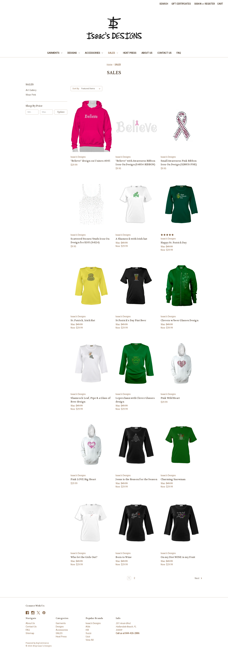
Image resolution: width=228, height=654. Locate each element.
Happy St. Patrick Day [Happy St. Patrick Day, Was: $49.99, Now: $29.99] (174, 242)
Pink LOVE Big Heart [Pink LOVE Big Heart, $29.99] (83, 479)
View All (90, 640)
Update (61, 112)
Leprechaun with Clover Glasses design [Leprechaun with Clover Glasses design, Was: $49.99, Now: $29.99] (135, 399)
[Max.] (46, 112)
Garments (54, 53)
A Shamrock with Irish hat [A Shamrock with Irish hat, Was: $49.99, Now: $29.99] (131, 238)
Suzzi (88, 633)
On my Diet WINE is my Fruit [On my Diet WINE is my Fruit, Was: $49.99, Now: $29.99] (178, 557)
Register (210, 4)
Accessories (94, 53)
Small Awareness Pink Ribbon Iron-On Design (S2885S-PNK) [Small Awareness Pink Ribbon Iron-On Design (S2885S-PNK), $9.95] (179, 162)
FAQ (179, 53)
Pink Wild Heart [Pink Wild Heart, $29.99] (170, 398)
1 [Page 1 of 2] (129, 578)
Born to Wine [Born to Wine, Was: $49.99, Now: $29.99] (124, 557)
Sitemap (30, 633)
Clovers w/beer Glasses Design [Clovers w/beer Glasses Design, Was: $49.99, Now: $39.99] (179, 320)
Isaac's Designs (93, 623)
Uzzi (88, 636)
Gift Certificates (181, 4)
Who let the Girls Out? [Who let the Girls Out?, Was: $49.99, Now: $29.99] (84, 557)
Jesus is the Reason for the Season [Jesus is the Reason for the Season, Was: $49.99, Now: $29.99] (136, 479)
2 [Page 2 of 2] (134, 578)
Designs (73, 53)
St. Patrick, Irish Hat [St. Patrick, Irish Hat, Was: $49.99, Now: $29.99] (83, 320)
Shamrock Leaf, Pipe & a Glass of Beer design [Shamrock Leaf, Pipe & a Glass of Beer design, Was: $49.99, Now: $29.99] (91, 399)
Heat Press (129, 53)
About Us (146, 53)
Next (198, 578)
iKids (88, 626)
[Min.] (32, 112)
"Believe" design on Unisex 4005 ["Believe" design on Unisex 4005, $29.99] (90, 160)
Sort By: (76, 88)
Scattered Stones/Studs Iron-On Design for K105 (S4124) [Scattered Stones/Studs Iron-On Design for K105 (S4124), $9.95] (90, 240)
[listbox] (91, 88)
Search (163, 4)
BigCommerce (42, 643)
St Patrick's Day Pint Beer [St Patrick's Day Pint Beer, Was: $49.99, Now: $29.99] (131, 320)
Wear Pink (31, 94)
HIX (87, 630)
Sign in (197, 4)
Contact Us (164, 53)
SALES (113, 53)
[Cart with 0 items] (220, 4)
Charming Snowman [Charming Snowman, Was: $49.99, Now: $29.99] (173, 479)
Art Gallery (31, 90)
